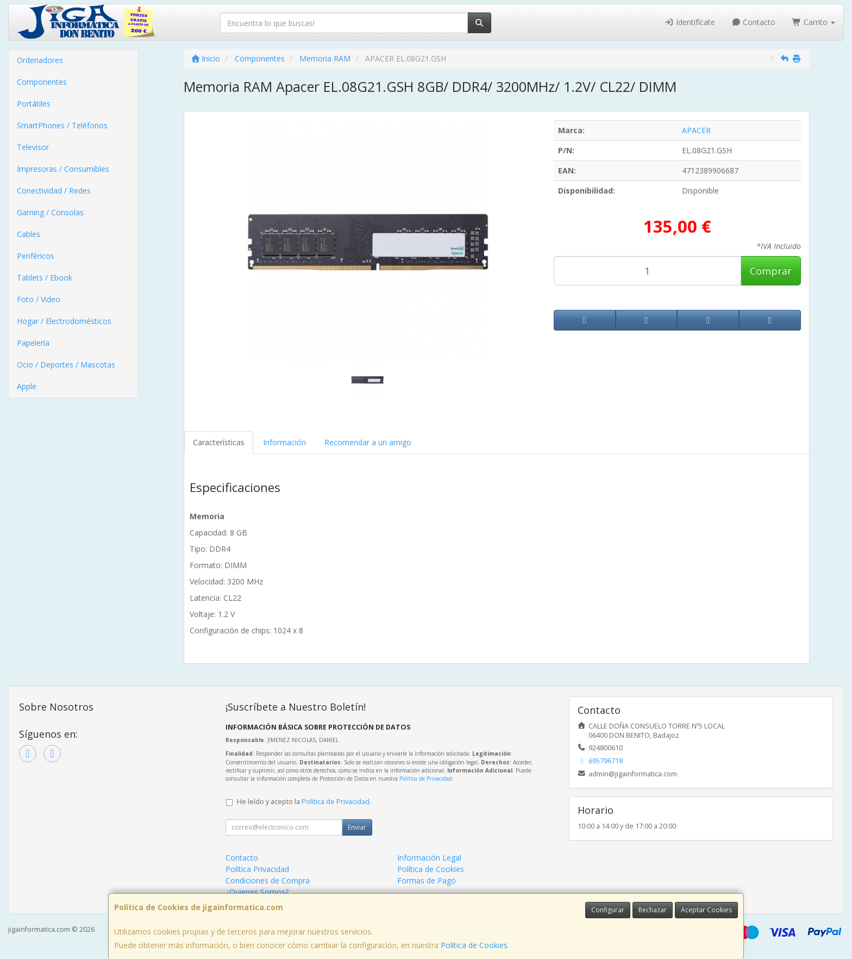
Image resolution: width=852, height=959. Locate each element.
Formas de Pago (426, 880)
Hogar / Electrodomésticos (64, 321)
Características (219, 442)
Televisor (33, 147)
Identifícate (689, 22)
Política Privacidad (257, 869)
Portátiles (34, 103)
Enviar (357, 827)
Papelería (33, 343)
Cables (28, 234)
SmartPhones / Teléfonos (62, 125)
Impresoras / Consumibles (63, 169)
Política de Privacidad (425, 778)
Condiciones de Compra (267, 880)
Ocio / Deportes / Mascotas (66, 364)
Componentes (42, 82)
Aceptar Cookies (706, 909)
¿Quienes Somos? (257, 892)
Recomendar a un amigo (367, 442)
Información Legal (429, 857)
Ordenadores (40, 60)
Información (284, 442)
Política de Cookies (474, 945)
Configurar (607, 909)
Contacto (753, 22)
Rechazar (652, 909)
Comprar (771, 270)
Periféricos (35, 256)
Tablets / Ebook (44, 277)
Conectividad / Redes (54, 190)
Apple (26, 386)
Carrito (813, 22)
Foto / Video (38, 299)
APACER (696, 130)
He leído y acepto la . (304, 801)
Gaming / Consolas (50, 212)
